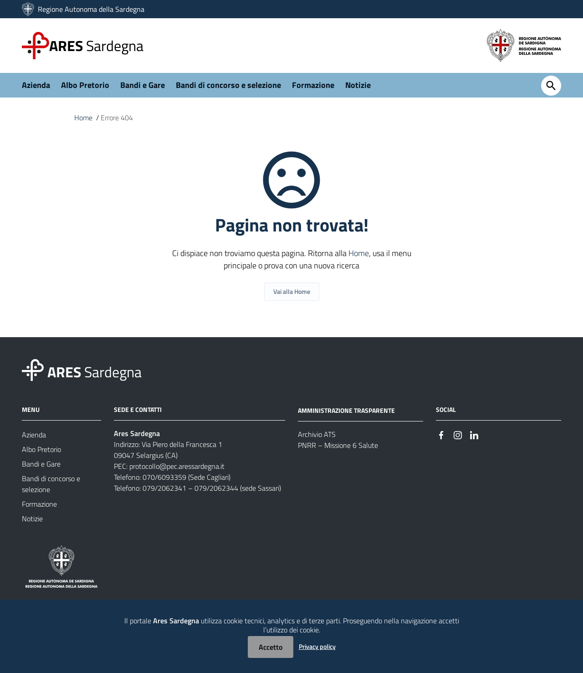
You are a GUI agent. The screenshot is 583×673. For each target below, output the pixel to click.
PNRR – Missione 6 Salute (338, 445)
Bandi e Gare (142, 85)
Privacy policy (317, 646)
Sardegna (96, 46)
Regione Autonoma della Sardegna (91, 9)
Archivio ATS (317, 434)
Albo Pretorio (85, 85)
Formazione (313, 85)
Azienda (36, 85)
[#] (441, 434)
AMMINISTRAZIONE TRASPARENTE (346, 410)
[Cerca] (551, 86)
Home (83, 117)
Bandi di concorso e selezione (228, 85)
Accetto (270, 647)
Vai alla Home (291, 291)
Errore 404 (117, 117)
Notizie (358, 85)
